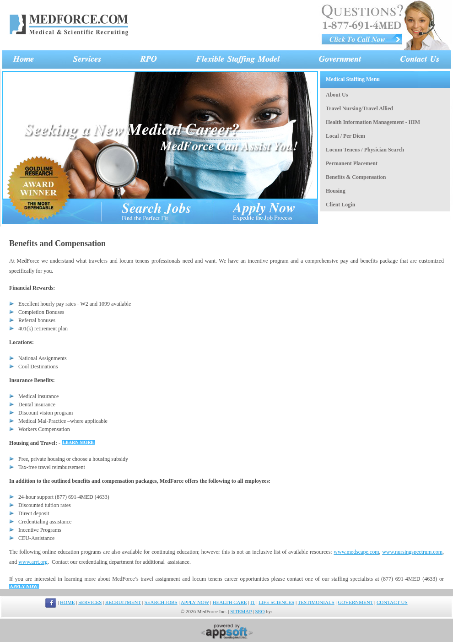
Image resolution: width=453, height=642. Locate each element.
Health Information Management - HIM (373, 122)
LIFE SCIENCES (276, 602)
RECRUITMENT (123, 602)
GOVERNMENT (355, 602)
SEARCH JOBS (161, 602)
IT (252, 602)
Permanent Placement (352, 163)
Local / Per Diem (345, 136)
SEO (260, 611)
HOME (67, 602)
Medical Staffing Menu (353, 79)
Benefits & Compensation (356, 177)
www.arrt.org (33, 562)
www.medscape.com (356, 552)
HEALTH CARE (230, 602)
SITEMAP (241, 611)
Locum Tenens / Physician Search (365, 149)
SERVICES (90, 602)
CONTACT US (392, 602)
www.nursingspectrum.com (412, 552)
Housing (335, 191)
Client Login (340, 204)
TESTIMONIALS (316, 602)
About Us (337, 95)
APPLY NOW (195, 602)
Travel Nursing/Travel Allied (359, 108)
